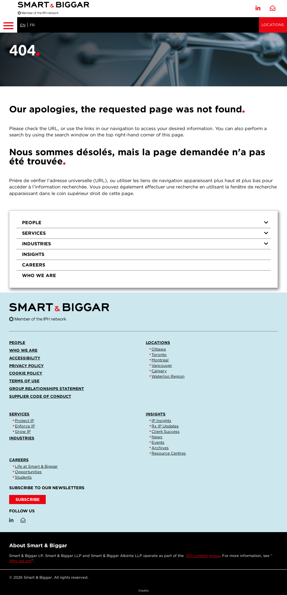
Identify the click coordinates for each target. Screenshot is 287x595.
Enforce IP (25, 426)
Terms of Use (24, 381)
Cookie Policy (25, 373)
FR (32, 25)
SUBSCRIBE (27, 499)
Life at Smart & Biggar (36, 466)
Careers (33, 265)
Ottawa (159, 349)
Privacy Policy (26, 365)
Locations (273, 25)
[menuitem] (143, 223)
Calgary (159, 371)
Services (145, 233)
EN (22, 25)
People (145, 222)
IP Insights (161, 420)
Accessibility (24, 358)
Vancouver (162, 365)
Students (23, 477)
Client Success (166, 431)
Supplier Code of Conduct (40, 396)
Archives (160, 447)
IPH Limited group (203, 556)
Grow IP (23, 431)
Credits (143, 590)
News (157, 437)
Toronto (159, 354)
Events (158, 442)
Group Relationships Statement (46, 388)
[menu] (143, 249)
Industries (145, 243)
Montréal (160, 360)
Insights (33, 254)
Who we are (39, 275)
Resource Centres (169, 453)
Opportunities (28, 471)
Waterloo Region (168, 376)
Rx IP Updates (165, 426)
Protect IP (24, 420)
